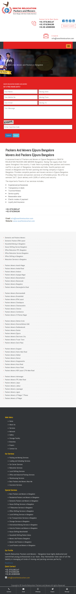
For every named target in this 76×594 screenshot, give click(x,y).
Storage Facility (14, 438)
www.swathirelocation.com (24, 221)
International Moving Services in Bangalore (23, 525)
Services (12, 428)
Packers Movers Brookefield (14, 296)
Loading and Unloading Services (19, 461)
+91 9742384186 (46, 24)
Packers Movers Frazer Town (14, 339)
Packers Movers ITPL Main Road (15, 379)
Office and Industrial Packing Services (22, 475)
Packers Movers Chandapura (14, 302)
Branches (12, 442)
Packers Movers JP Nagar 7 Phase (16, 395)
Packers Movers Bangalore (14, 284)
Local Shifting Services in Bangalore (21, 514)
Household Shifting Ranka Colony (20, 535)
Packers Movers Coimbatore (14, 312)
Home (11, 421)
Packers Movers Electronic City (15, 336)
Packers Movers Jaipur (12, 383)
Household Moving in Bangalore (15, 244)
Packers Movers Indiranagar (14, 376)
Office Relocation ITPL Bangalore (15, 250)
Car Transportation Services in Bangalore (23, 518)
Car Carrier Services (16, 464)
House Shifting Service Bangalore (16, 247)
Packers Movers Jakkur (13, 386)
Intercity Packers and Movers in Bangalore (23, 528)
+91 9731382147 (46, 22)
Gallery (11, 435)
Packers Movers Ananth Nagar (15, 265)
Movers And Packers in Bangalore (20, 542)
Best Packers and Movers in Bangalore (22, 494)
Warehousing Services (16, 478)
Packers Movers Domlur (13, 330)
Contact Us (13, 448)
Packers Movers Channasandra (15, 305)
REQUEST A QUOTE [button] (69, 26)
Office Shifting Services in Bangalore (21, 511)
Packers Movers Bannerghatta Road (17, 287)
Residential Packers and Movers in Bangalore (24, 497)
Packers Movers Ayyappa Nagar (15, 275)
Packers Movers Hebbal (12, 355)
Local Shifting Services (17, 471)
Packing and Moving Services (19, 457)
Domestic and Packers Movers (15, 237)
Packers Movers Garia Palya (14, 343)
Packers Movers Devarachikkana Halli (17, 324)
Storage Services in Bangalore (19, 521)
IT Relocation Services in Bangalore (21, 507)
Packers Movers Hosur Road (14, 367)
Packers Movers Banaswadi (14, 281)
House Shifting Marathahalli (18, 531)
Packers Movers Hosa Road (14, 364)
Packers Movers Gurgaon (13, 349)
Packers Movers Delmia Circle (15, 321)
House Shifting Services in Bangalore (21, 504)
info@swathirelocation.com (63, 38)
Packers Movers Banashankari (15, 278)
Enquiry (11, 445)
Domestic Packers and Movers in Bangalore (23, 501)
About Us (12, 424)
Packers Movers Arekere (13, 271)
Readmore (9, 563)
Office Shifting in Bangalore (14, 256)
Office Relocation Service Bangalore (16, 253)
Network (12, 431)
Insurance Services (15, 485)
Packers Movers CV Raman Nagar (16, 315)
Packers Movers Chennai (13, 309)
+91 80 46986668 (47, 27)
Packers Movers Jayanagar (14, 389)
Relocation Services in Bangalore (16, 259)
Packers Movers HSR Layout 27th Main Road (19, 370)
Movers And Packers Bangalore (19, 538)
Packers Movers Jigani (12, 392)
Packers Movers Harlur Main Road (16, 352)
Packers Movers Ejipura (13, 333)
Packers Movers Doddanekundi (15, 327)
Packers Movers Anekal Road (14, 268)
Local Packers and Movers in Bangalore (22, 545)
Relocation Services (15, 468)
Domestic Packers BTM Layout (15, 241)
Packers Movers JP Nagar (13, 398)
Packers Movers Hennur (13, 358)
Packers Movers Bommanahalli (15, 293)
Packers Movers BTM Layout (14, 299)
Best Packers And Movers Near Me (20, 481)
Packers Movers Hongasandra (15, 361)
